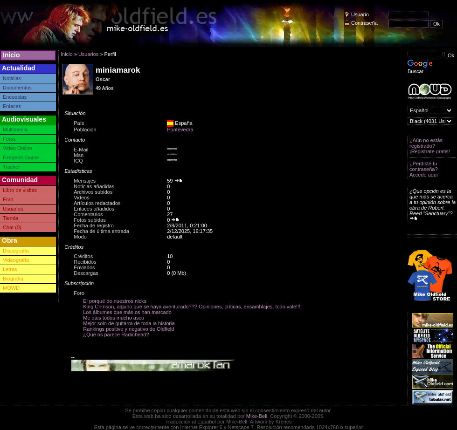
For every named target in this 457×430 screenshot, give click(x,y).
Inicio (11, 55)
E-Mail (81, 149)
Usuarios (13, 209)
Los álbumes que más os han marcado (127, 312)
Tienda (10, 218)
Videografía (16, 260)
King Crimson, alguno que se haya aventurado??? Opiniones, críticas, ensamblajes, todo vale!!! (191, 306)
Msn (78, 155)
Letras (10, 269)
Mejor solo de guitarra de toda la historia (128, 323)
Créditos (83, 256)
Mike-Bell (256, 416)
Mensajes (85, 181)
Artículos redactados (97, 203)
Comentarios (88, 214)
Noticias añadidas (94, 186)
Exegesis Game (21, 157)
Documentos (17, 87)
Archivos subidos (93, 192)
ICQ (78, 161)
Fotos (9, 139)
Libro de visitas (20, 190)
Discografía (16, 250)
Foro (8, 199)
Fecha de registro (94, 225)
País (79, 123)
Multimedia (15, 129)
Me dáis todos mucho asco (113, 318)
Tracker (11, 167)
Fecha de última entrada (101, 231)
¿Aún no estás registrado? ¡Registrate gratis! (429, 145)
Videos (81, 197)
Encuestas (15, 97)
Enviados (84, 267)
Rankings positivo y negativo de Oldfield (128, 329)
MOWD (11, 288)
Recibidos (85, 262)
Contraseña (364, 23)
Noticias (12, 78)
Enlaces (12, 106)
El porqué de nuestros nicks (114, 301)
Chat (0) (12, 227)
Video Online (17, 148)
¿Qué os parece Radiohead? (116, 334)
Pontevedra (180, 129)
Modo (80, 236)
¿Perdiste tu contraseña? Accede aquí (423, 169)
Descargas (86, 273)
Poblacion (85, 129)
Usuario (360, 14)
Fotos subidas (89, 220)
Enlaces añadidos (94, 209)
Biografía (13, 278)
